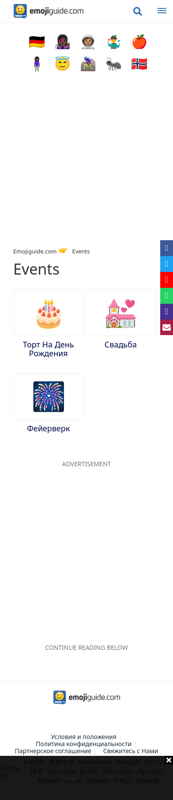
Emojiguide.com (34, 251)
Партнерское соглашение (53, 751)
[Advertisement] (86, 778)
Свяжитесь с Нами (130, 751)
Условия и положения (83, 736)
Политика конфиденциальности (84, 744)
